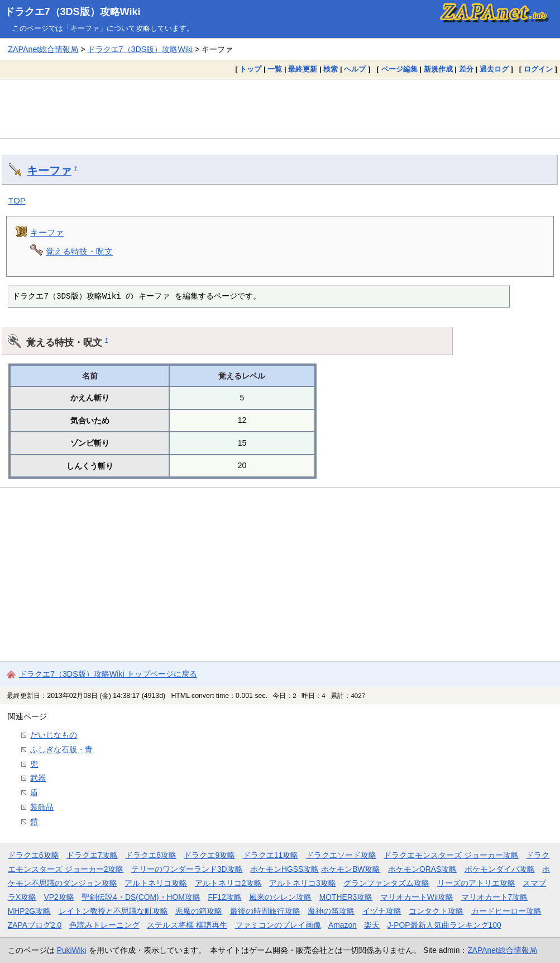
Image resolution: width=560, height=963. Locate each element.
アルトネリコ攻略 (156, 883)
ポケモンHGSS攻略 (284, 869)
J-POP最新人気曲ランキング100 (444, 924)
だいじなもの (53, 734)
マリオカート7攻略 (494, 897)
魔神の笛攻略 (331, 911)
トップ (250, 69)
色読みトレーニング (104, 924)
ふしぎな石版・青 (61, 749)
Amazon (342, 924)
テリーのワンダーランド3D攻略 (187, 869)
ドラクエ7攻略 (92, 855)
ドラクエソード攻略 (341, 855)
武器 (38, 777)
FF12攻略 (224, 897)
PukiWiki (72, 950)
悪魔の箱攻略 (198, 911)
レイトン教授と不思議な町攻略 (113, 911)
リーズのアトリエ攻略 (476, 883)
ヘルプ (355, 69)
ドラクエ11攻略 (270, 855)
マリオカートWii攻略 (416, 897)
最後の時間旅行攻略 (265, 911)
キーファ (49, 170)
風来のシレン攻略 (280, 897)
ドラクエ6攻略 (33, 855)
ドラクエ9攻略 (209, 855)
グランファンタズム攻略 (386, 883)
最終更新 (302, 69)
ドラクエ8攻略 (150, 855)
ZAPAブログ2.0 (34, 924)
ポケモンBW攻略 (350, 869)
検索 (330, 69)
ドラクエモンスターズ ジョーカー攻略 (451, 855)
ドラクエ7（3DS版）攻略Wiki (72, 11)
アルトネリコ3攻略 (302, 883)
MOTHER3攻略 (346, 897)
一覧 (274, 69)
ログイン (538, 69)
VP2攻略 (59, 897)
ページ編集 (399, 69)
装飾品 (42, 806)
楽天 (372, 924)
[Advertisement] (280, 108)
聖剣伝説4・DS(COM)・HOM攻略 (141, 897)
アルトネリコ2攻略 (228, 883)
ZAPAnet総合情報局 (43, 49)
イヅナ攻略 (381, 911)
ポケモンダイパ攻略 (500, 869)
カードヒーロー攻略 (506, 911)
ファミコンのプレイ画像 (278, 924)
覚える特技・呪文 (79, 251)
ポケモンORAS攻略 (422, 869)
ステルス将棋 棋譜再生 (187, 924)
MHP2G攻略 (29, 911)
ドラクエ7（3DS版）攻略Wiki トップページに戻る (108, 673)
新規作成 (438, 69)
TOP (17, 200)
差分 (466, 69)
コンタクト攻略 (436, 911)
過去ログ (494, 69)
